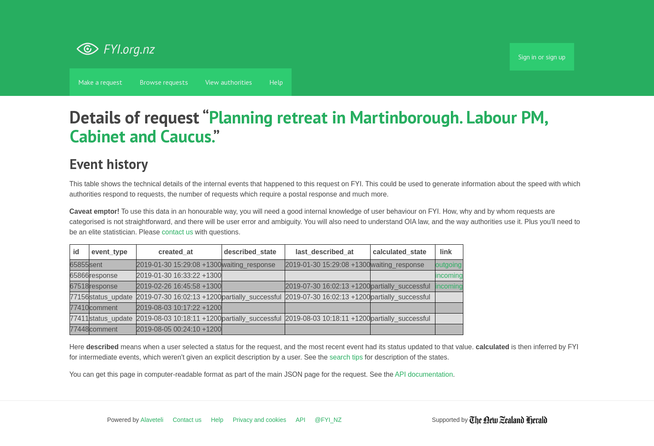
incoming (449, 275)
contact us (177, 232)
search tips (346, 357)
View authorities (228, 82)
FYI (119, 49)
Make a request (100, 82)
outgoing (448, 264)
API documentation (424, 374)
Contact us (187, 419)
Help (276, 82)
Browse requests (164, 82)
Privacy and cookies (259, 419)
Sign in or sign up (542, 56)
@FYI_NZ (328, 419)
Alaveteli (151, 419)
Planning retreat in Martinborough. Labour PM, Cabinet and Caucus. (309, 126)
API (301, 419)
